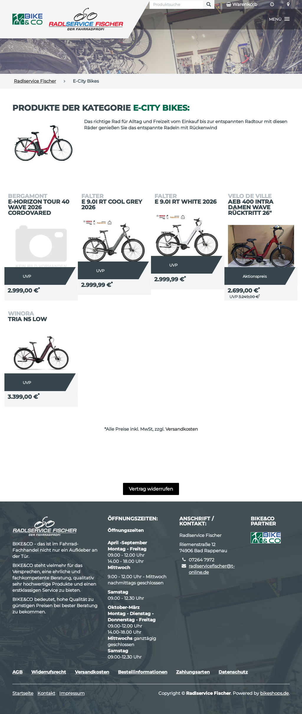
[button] (279, 19)
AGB (17, 672)
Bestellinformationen (142, 672)
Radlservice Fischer (35, 81)
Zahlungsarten (193, 672)
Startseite (22, 693)
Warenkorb (241, 4)
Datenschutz (233, 672)
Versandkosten (181, 429)
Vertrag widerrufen (151, 489)
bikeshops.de (274, 693)
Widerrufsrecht (48, 672)
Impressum (72, 693)
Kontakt (46, 693)
